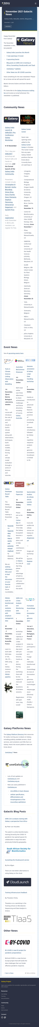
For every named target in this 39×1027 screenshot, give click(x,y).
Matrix (20, 561)
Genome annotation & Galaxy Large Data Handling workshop (30, 373)
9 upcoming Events (13, 59)
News (2, 1005)
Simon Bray (9, 192)
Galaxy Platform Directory (15, 734)
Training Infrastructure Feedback (16, 892)
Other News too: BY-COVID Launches (19, 72)
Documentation (5, 998)
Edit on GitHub (30, 973)
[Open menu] (35, 3)
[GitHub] (2, 1017)
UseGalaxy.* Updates (14, 69)
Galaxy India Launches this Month (18, 52)
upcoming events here (15, 353)
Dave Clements (10, 197)
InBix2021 (8, 154)
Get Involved (4, 1010)
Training (3, 996)
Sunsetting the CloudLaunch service (17, 860)
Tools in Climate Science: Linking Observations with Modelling (9, 376)
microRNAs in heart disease (19, 791)
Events (3, 1008)
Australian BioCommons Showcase (20, 369)
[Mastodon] (5, 1017)
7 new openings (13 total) (15, 56)
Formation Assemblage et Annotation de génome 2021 (31, 613)
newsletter (8, 26)
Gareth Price (9, 210)
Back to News (8, 973)
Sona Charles (10, 195)
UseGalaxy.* (9, 752)
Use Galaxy (4, 994)
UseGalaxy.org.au (13, 781)
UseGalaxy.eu (12, 779)
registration (9, 218)
